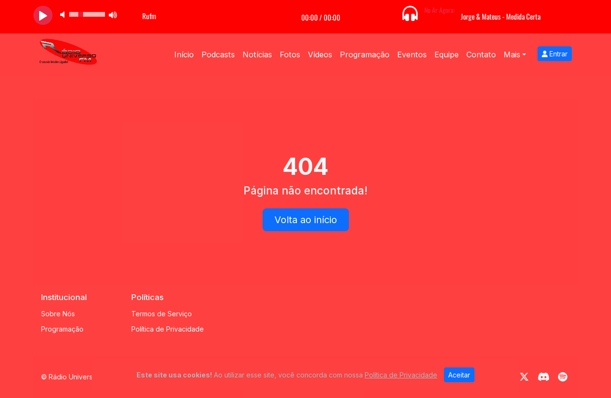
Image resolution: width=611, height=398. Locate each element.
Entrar (555, 54)
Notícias (257, 54)
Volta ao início (305, 220)
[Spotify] (562, 377)
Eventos (412, 54)
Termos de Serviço (161, 314)
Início (184, 54)
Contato (481, 54)
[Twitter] (524, 377)
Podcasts (218, 54)
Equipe (446, 54)
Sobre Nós (58, 314)
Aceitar (459, 375)
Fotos (290, 54)
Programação (365, 54)
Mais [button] (512, 54)
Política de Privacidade (167, 329)
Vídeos (320, 54)
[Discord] (543, 377)
